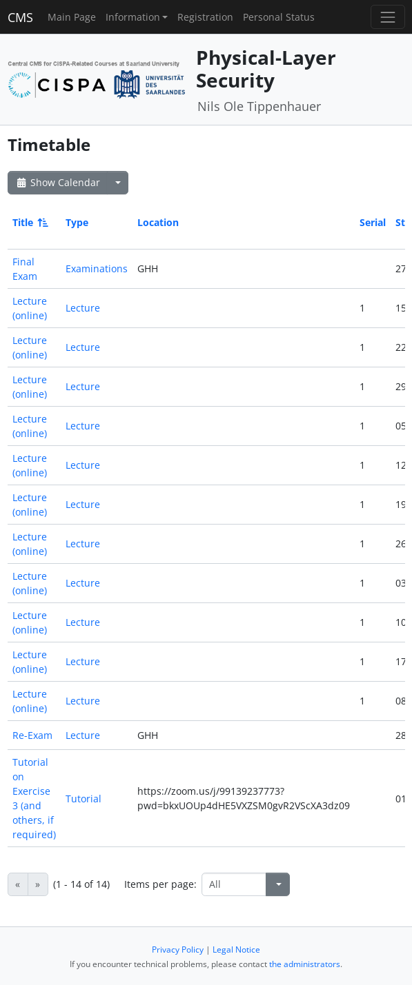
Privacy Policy (178, 949)
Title (29, 222)
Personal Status (279, 16)
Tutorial (83, 798)
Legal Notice (236, 949)
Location (158, 222)
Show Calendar (57, 182)
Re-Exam (32, 735)
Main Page (72, 16)
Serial (373, 222)
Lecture (83, 307)
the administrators (304, 964)
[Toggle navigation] (387, 17)
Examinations (97, 268)
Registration (205, 16)
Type (77, 222)
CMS (20, 17)
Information (133, 16)
